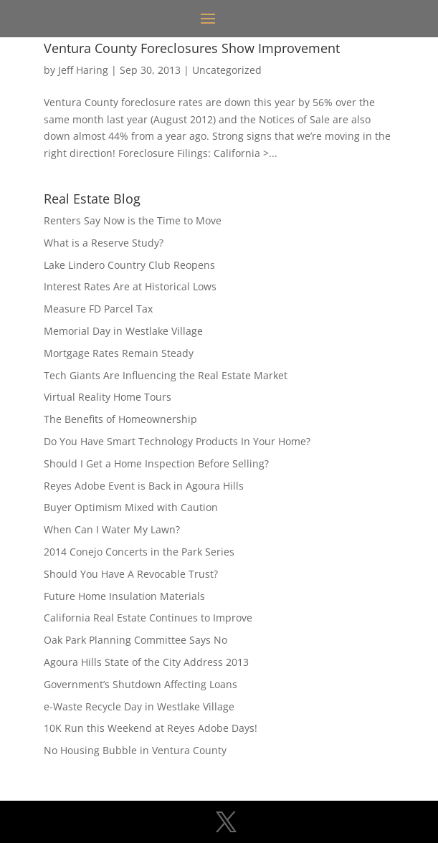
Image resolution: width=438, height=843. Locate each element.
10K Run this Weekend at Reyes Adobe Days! (150, 728)
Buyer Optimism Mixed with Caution (131, 507)
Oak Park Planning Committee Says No (135, 640)
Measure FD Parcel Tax (98, 308)
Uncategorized (227, 70)
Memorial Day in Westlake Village (123, 331)
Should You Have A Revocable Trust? (131, 574)
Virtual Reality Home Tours (107, 397)
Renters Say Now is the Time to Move (133, 220)
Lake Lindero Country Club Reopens (129, 265)
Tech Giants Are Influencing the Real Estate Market (165, 375)
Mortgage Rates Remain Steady (119, 353)
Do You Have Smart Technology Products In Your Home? (177, 441)
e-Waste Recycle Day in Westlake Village (139, 706)
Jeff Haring (83, 70)
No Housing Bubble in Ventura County (135, 750)
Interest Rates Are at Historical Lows (130, 286)
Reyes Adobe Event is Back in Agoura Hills (144, 485)
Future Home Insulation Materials (124, 596)
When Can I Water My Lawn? (112, 529)
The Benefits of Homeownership (120, 419)
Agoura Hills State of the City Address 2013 (146, 662)
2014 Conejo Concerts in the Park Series (139, 551)
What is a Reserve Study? (103, 242)
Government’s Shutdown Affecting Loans (140, 684)
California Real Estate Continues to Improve (148, 617)
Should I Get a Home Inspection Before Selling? (156, 463)
